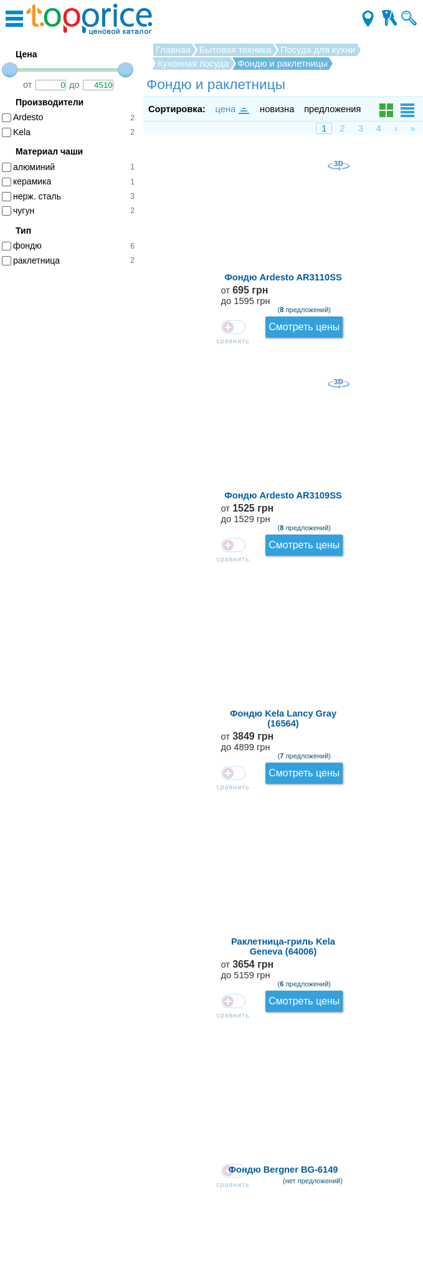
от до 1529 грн (378, 248)
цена (232, 109)
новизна (277, 109)
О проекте (211, 1148)
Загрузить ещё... (283, 1062)
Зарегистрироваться (211, 1166)
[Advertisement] (75, 467)
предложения (332, 109)
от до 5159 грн (378, 399)
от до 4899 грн (378, 323)
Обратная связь (211, 1113)
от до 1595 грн (377, 173)
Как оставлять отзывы (212, 1131)
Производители (211, 1219)
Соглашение (211, 1201)
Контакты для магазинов (211, 1184)
